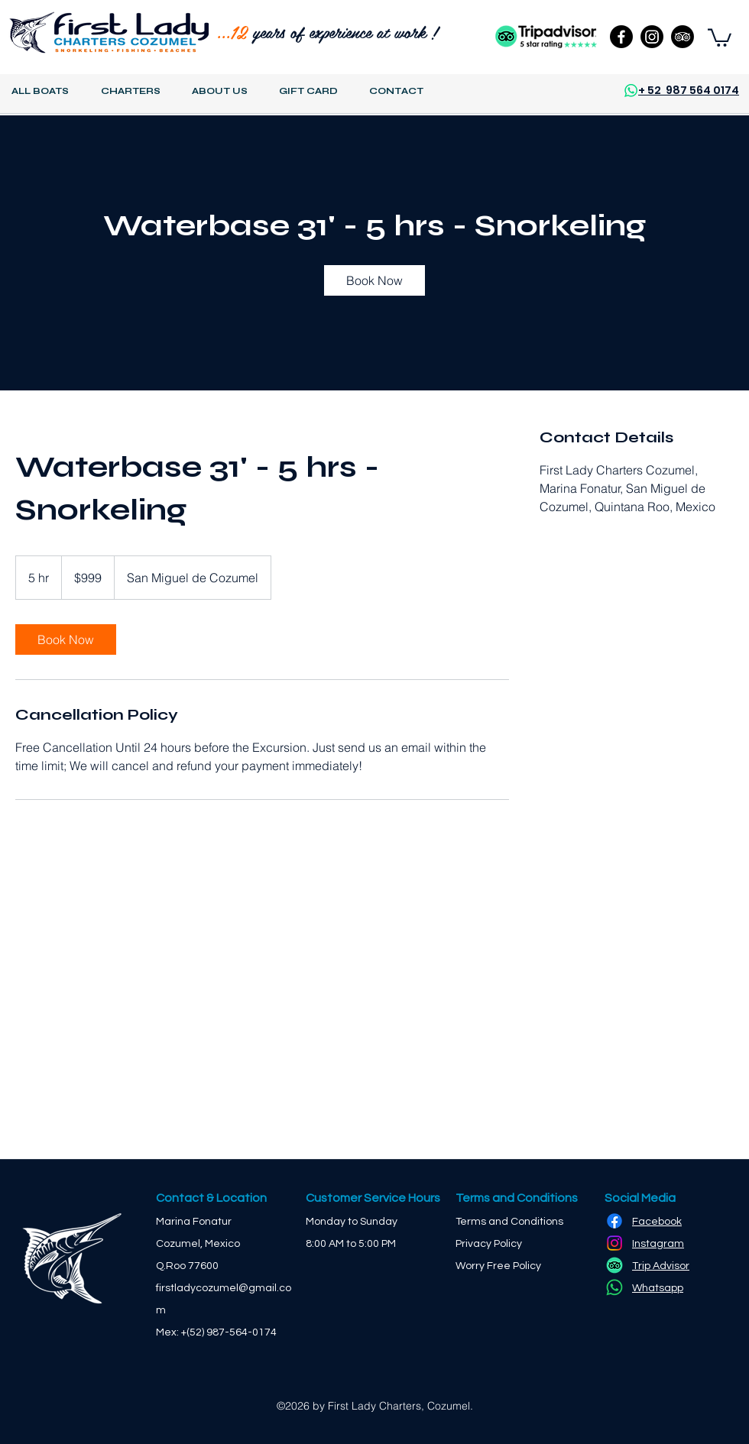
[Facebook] (621, 36)
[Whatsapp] (614, 1287)
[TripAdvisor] (682, 36)
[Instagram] (651, 36)
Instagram (658, 1243)
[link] (374, 280)
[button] (719, 37)
